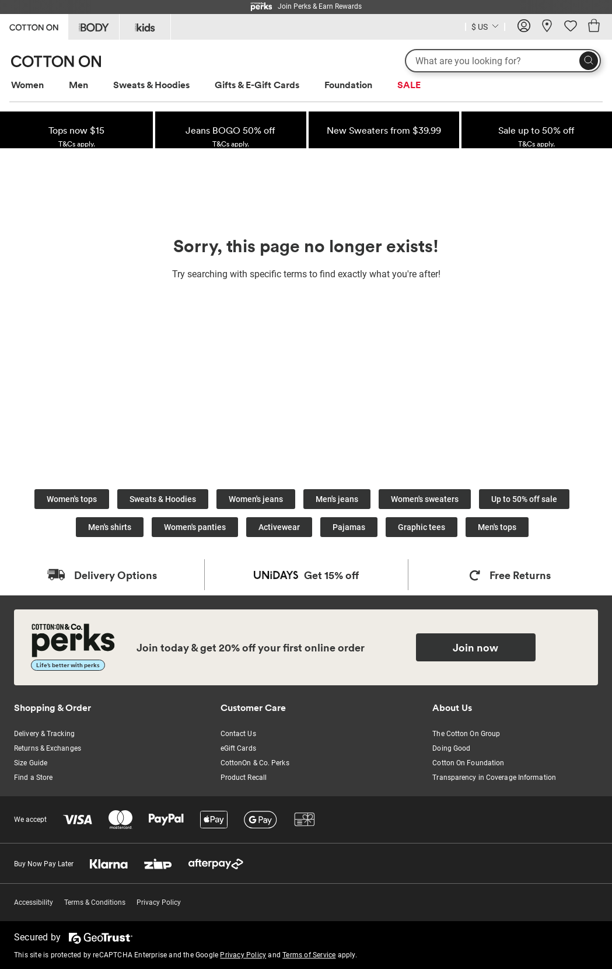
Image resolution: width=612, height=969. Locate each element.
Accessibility (33, 902)
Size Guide (30, 763)
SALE (409, 84)
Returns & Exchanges (47, 748)
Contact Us (238, 734)
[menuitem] (38, 85)
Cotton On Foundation (468, 763)
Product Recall (244, 777)
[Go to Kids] (145, 27)
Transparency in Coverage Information (494, 777)
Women (27, 84)
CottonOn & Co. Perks (255, 763)
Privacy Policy (159, 902)
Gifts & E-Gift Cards (257, 84)
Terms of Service (308, 955)
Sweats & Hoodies (151, 84)
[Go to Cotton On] (34, 26)
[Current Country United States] (485, 28)
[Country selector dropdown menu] (485, 26)
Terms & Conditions (94, 902)
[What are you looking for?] (503, 60)
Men (78, 84)
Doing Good (451, 748)
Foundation (348, 84)
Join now (475, 647)
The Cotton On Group (466, 734)
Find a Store (33, 777)
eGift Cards (238, 748)
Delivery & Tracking (44, 734)
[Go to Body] (93, 27)
